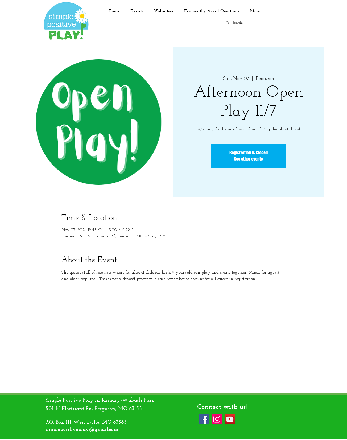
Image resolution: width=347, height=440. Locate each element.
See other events (248, 158)
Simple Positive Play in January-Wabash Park (100, 400)
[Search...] (262, 23)
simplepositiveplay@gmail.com (81, 429)
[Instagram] (217, 419)
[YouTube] (230, 419)
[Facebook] (204, 419)
